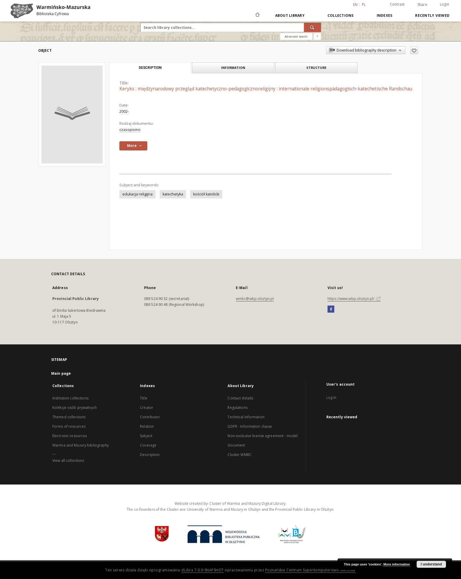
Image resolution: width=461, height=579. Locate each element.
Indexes (384, 15)
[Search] (312, 27)
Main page (61, 373)
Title (143, 398)
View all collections (68, 460)
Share (422, 4)
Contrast (397, 4)
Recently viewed (432, 15)
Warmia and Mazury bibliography (80, 445)
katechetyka (173, 194)
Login (444, 4)
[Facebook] (331, 309)
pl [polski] (364, 4)
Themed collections (69, 416)
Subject (146, 435)
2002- (124, 111)
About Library (290, 15)
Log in (331, 397)
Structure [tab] (316, 67)
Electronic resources (69, 435)
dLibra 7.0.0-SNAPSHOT (202, 570)
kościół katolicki (206, 194)
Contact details (240, 398)
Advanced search (296, 36)
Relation (147, 426)
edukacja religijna (137, 194)
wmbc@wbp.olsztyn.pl (255, 298)
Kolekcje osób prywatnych (74, 407)
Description (150, 454)
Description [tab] (150, 68)
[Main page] (257, 15)
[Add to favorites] (414, 50)
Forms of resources (69, 426)
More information (396, 564)
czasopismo (130, 129)
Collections (341, 15)
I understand (431, 564)
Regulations (237, 407)
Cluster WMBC (239, 454)
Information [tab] (233, 67)
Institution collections (70, 398)
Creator (146, 407)
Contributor (150, 416)
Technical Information (246, 416)
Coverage (148, 445)
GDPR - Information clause (250, 426)
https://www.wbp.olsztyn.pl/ (354, 298)
